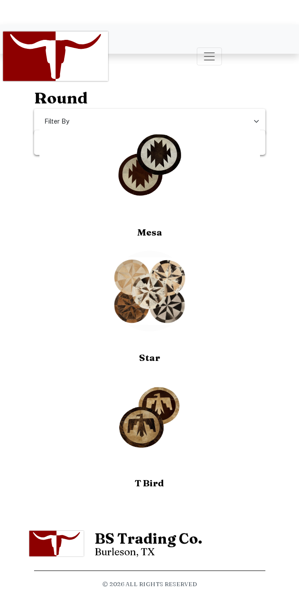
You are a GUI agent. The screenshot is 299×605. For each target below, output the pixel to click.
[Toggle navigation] (209, 56)
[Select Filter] (149, 121)
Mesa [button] (149, 232)
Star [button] (149, 357)
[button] (149, 165)
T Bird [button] (149, 483)
